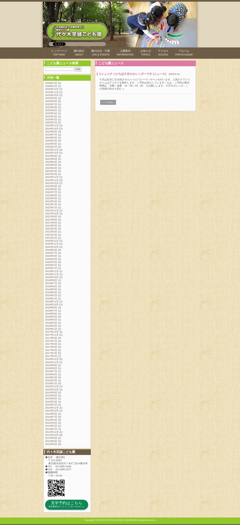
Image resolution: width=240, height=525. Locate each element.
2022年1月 (51, 207)
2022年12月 (52, 177)
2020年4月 (51, 259)
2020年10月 (52, 246)
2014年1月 (51, 428)
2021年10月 (52, 213)
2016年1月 (51, 383)
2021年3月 (51, 231)
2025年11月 (52, 92)
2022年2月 (51, 204)
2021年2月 (51, 234)
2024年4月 (51, 140)
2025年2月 (51, 119)
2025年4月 (51, 113)
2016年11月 (52, 362)
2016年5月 (51, 374)
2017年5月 (51, 346)
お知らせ (145, 52)
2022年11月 (52, 180)
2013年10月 (52, 434)
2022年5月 (51, 198)
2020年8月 (51, 249)
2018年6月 (51, 313)
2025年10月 (52, 95)
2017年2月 (51, 356)
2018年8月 (51, 307)
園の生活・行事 (100, 52)
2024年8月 (51, 131)
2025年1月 (51, 122)
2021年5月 (51, 225)
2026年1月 (51, 86)
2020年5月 (51, 255)
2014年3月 (51, 422)
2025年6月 (51, 107)
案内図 (60, 457)
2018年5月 (51, 316)
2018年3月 (51, 322)
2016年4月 (51, 377)
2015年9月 (51, 392)
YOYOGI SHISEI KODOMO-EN (122, 520)
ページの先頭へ (108, 102)
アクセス (163, 52)
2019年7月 (51, 283)
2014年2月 (51, 425)
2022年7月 (51, 192)
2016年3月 (51, 380)
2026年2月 (51, 83)
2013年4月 (51, 444)
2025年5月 (51, 110)
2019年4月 (51, 292)
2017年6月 (51, 343)
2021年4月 (51, 228)
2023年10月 (52, 152)
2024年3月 (51, 143)
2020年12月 (52, 240)
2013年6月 (51, 441)
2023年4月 (51, 168)
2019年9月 (51, 280)
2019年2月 (51, 295)
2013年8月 (51, 437)
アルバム (184, 52)
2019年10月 (52, 277)
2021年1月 (51, 237)
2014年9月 (51, 413)
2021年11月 (52, 210)
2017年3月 (51, 353)
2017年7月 (51, 340)
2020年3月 (51, 262)
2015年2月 (51, 401)
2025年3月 (51, 116)
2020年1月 (51, 268)
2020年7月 (51, 252)
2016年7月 (51, 371)
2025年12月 (52, 89)
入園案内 (125, 52)
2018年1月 (51, 328)
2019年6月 (51, 286)
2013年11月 (52, 431)
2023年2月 (51, 174)
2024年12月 (52, 125)
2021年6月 (51, 222)
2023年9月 (51, 155)
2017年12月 (52, 331)
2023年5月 (51, 164)
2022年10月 (52, 183)
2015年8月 (51, 395)
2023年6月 (51, 161)
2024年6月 (51, 137)
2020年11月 (52, 243)
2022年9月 (51, 186)
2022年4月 (51, 201)
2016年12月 (52, 359)
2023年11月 (52, 149)
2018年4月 (51, 319)
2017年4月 (51, 350)
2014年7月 (51, 416)
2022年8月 (51, 189)
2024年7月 (51, 134)
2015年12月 (52, 386)
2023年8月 (51, 158)
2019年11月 (52, 274)
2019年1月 (51, 298)
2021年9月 (51, 216)
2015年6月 (51, 398)
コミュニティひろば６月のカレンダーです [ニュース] (132, 74)
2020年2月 (51, 265)
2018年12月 (52, 301)
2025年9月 (51, 98)
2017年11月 (52, 334)
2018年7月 (51, 310)
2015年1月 (51, 404)
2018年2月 (51, 325)
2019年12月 (52, 271)
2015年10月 (52, 389)
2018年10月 (52, 304)
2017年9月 (51, 337)
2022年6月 (51, 195)
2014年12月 (52, 407)
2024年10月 (52, 128)
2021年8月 (51, 219)
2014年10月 (52, 410)
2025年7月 (51, 104)
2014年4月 (51, 419)
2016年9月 (51, 365)
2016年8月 (51, 368)
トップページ (59, 52)
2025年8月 (51, 101)
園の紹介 (79, 52)
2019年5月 (51, 289)
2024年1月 (51, 146)
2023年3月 (51, 171)
